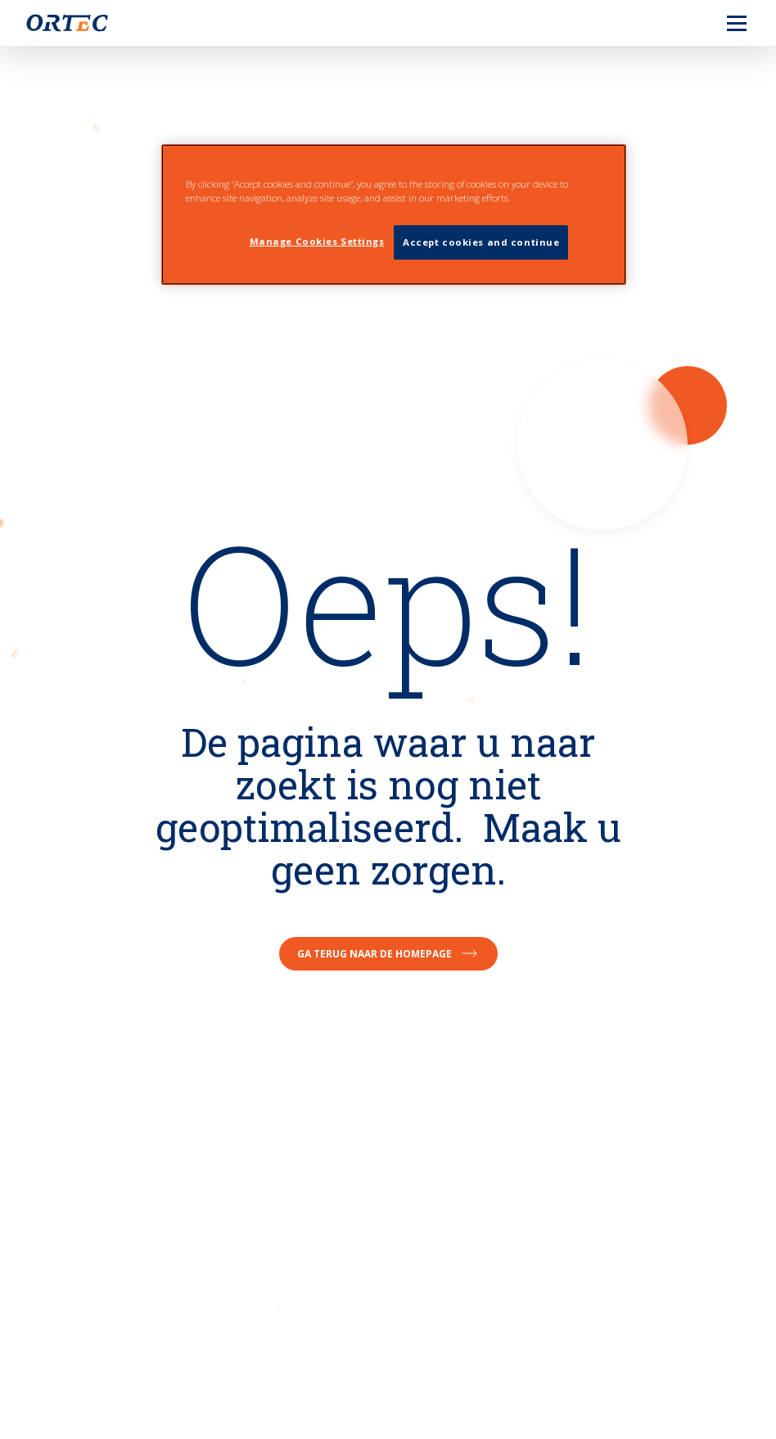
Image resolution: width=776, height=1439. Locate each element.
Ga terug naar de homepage (388, 954)
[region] (394, 214)
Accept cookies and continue (481, 242)
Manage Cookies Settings (317, 241)
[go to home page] (67, 23)
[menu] (724, 23)
